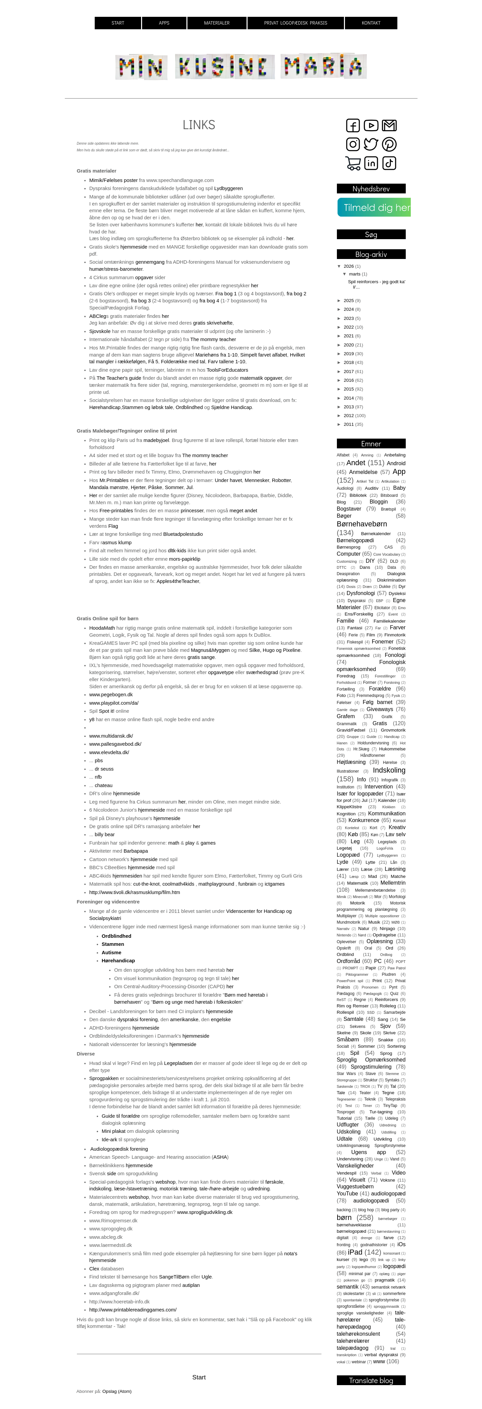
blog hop (366, 1210)
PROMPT (350, 968)
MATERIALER (217, 23)
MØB (396, 922)
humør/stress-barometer (115, 269)
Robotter (281, 480)
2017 (349, 371)
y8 (92, 719)
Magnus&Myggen (210, 650)
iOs (401, 1244)
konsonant (392, 1253)
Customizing (347, 561)
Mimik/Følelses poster (113, 180)
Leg (355, 841)
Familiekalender (389, 621)
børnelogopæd (351, 1231)
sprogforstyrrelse (384, 1300)
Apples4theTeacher (178, 581)
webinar (359, 1362)
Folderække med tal (183, 361)
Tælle (370, 1118)
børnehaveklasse (354, 1224)
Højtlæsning (351, 762)
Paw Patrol (397, 968)
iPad (355, 1252)
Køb (353, 834)
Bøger (344, 516)
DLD (394, 561)
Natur (363, 928)
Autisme (112, 952)
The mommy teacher (213, 339)
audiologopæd (388, 1193)
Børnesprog (349, 547)
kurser (343, 1259)
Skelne (344, 1032)
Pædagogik (372, 994)
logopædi (394, 1266)
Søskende (345, 1086)
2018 (349, 362)
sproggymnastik (386, 1306)
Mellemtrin (393, 883)
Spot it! (107, 711)
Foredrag (346, 675)
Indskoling (389, 770)
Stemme (392, 1074)
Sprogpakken (104, 1078)
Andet (355, 462)
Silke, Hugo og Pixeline (275, 650)
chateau (104, 785)
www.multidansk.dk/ (111, 736)
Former (369, 682)
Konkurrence (363, 820)
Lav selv (396, 834)
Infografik (389, 780)
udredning (259, 1188)
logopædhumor (364, 1267)
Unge (378, 1159)
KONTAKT (371, 23)
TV (380, 1086)
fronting (344, 1245)
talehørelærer (353, 1341)
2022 (349, 327)
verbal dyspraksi (381, 1354)
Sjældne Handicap (231, 407)
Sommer (174, 487)
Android (396, 463)
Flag (113, 526)
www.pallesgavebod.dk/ (115, 744)
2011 (349, 424)
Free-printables (116, 510)
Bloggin (378, 501)
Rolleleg (388, 1005)
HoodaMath (103, 628)
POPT (400, 962)
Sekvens (357, 1026)
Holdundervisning (373, 743)
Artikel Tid (364, 481)
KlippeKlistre (349, 806)
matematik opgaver (261, 378)
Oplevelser (346, 941)
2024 (349, 309)
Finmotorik (394, 634)
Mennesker (257, 480)
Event (393, 614)
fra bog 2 (296, 293)
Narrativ (343, 929)
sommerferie (394, 1293)
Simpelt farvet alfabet (263, 355)
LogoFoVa (385, 848)
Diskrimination (391, 580)
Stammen (113, 944)
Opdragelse (384, 934)
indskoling (100, 1188)
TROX (365, 1086)
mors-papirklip (184, 559)
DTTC (342, 567)
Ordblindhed (189, 407)
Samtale (353, 1019)
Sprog (386, 1053)
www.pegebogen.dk (111, 694)
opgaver (144, 277)
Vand (394, 1159)
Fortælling (346, 689)
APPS (164, 23)
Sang (383, 1019)
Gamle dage (347, 710)
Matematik (357, 883)
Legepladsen (178, 1063)
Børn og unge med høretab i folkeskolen (196, 1002)
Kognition (346, 813)
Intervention (378, 786)
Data (392, 567)
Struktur (370, 1080)
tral (392, 1348)
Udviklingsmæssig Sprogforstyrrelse (371, 1145)
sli (374, 1294)
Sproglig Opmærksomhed (371, 1059)
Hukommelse (392, 748)
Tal (393, 1086)
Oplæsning (379, 941)
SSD (371, 1012)
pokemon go (354, 1280)
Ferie (353, 635)
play (189, 843)
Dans (365, 567)
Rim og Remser (353, 1005)
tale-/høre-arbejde (219, 1188)
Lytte (370, 862)
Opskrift (344, 948)
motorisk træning (178, 1188)
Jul (189, 487)
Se (403, 1019)
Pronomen (370, 987)
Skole (365, 1032)
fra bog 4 (209, 300)
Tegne (388, 1092)
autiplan (191, 1285)
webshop (165, 1182)
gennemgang (150, 262)
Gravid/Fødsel (351, 730)
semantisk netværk (388, 1287)
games (208, 843)
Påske (155, 487)
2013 (349, 406)
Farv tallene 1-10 (226, 361)
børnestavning (388, 1231)
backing (344, 1210)
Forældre (380, 688)
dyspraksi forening (137, 1019)
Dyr (402, 586)
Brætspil (388, 509)
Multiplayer (347, 916)
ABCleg (97, 316)
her (199, 224)
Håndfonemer (372, 755)
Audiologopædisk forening (120, 1149)
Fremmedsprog (370, 695)
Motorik (357, 902)
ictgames (274, 884)
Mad (372, 876)
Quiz (394, 993)
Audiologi (345, 488)
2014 (349, 398)
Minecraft (360, 897)
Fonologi (395, 655)
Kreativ (397, 827)
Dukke (384, 586)
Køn (374, 834)
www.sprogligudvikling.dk (204, 1212)
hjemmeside (133, 247)
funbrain (248, 884)
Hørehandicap (105, 407)
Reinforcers (386, 999)
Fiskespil (355, 642)
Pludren (389, 974)
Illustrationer (348, 771)
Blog (341, 502)
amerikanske (184, 1019)
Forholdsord (346, 682)
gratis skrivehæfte (212, 323)
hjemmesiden (127, 876)
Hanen (342, 743)
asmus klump (117, 542)
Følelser (344, 702)
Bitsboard (389, 495)
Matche (398, 876)
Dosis (350, 587)
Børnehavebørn (362, 524)
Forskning (392, 682)
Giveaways (379, 709)
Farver (398, 627)
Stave (370, 1073)
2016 (349, 380)
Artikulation (390, 481)
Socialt (343, 1046)
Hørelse (390, 762)
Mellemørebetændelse (375, 890)
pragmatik (385, 1280)
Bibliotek (358, 495)
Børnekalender (376, 533)
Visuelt (357, 1180)
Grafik (387, 716)
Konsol (399, 820)
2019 (349, 353)
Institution (345, 787)
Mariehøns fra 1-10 (216, 355)
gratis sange (201, 657)
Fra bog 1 (226, 293)
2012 (349, 415)
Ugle (207, 1277)
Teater (365, 1092)
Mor (378, 896)
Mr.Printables (114, 480)
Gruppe (353, 737)
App (399, 471)
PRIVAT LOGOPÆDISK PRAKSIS (295, 23)
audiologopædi (371, 1200)
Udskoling (349, 1131)
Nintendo (344, 935)
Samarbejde (394, 1012)
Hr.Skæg (361, 749)
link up (384, 1260)
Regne (360, 999)
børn (344, 1217)
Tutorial (344, 1118)
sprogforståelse (351, 1306)
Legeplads (387, 842)
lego (363, 1259)
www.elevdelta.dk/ (109, 752)
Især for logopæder (360, 793)
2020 (349, 344)
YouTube (347, 1193)
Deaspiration (348, 573)
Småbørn (348, 1039)
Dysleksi (397, 593)
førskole (274, 1182)
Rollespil (345, 1012)
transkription (347, 1355)
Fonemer (383, 641)
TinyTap (390, 1105)
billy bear (104, 834)
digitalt (343, 1237)
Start (199, 1377)
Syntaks (392, 1080)
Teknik (370, 1099)
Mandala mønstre (108, 487)
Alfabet (343, 455)
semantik (348, 1287)
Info (361, 779)
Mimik (341, 897)
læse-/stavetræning (135, 1188)
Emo (401, 608)
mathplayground (216, 884)
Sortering (396, 1046)
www (379, 1361)
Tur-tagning (381, 1111)
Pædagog (346, 993)
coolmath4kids (178, 884)
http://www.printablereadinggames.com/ (133, 1309)
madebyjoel (156, 440)
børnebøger (387, 1219)
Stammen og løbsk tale (147, 407)
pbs (99, 760)
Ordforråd (348, 961)
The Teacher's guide (119, 378)
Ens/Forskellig (359, 614)
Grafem (346, 716)
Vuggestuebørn (355, 1186)
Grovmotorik (393, 730)
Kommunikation (387, 813)
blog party (390, 1210)
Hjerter (138, 487)
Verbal (376, 1173)
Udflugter (348, 1124)
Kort (373, 827)
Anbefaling (395, 454)
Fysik (396, 696)
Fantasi (354, 627)
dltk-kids (177, 550)
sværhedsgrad (262, 672)
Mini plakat (114, 1131)
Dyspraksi (356, 600)
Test (348, 1106)
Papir (370, 967)
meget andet (243, 510)
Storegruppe (347, 1080)
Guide (372, 737)
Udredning (388, 1125)
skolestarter (353, 1293)
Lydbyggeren (228, 188)
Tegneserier (346, 1099)
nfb (98, 777)
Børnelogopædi (355, 540)
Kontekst (352, 828)
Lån (393, 862)
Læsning (395, 869)
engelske (221, 1019)
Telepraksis (395, 1099)
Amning (367, 455)
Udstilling (388, 1132)
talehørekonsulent (358, 1334)
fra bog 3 (141, 300)
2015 (349, 389)
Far (378, 628)
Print (377, 980)
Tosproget (346, 1112)
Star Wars (346, 1073)
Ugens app (368, 1152)
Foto (341, 695)
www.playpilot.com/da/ (114, 703)
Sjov (385, 1026)
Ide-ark (109, 1139)
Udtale (345, 1139)
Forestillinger (385, 676)
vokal (341, 1362)
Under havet (228, 480)
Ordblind (345, 954)
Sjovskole (100, 331)
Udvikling (383, 1139)
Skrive (389, 1032)
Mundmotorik (348, 922)
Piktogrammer (357, 974)
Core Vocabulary (386, 554)
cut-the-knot (146, 884)
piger (402, 1274)
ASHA (220, 1157)
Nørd (362, 935)
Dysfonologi (361, 593)
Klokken (388, 807)
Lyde (343, 862)
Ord (389, 948)
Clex (94, 1268)
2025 (349, 300)
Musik (374, 922)
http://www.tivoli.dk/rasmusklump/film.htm (134, 892)
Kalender (387, 800)
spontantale (352, 1300)
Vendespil (347, 1173)
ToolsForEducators (227, 370)
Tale (341, 1092)
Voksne (387, 1180)
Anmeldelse (363, 472)
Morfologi (397, 896)
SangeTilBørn (175, 1277)
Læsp (353, 877)
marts (355, 273)
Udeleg (391, 1118)
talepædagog (353, 1348)
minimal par (359, 1273)
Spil (354, 1053)
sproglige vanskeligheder (360, 1313)
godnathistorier (373, 1245)
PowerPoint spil (350, 981)
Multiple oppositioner (382, 916)
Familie (345, 621)
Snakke (385, 1039)
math (173, 843)
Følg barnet (378, 702)
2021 (349, 335)
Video (398, 1173)
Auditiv (372, 488)
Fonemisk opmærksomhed (359, 648)
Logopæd (348, 855)
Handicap (392, 737)
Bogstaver (349, 509)
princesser (192, 510)
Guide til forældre (121, 1116)
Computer (349, 554)
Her (93, 495)
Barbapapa (136, 851)
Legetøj (344, 848)
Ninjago (387, 928)
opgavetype (221, 672)
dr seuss (104, 769)
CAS (388, 547)
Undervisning (350, 1158)
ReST (341, 1000)
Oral (368, 948)
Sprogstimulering (371, 1067)
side (111, 1173)
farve (389, 1237)
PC (378, 961)
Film (370, 634)
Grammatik (347, 723)
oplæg (385, 1274)
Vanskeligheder (355, 1165)
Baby (399, 488)
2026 (349, 266)
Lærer (343, 869)
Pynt (393, 987)
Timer (367, 1106)
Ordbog (386, 955)
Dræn (367, 587)
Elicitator (382, 607)
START (118, 23)
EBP (379, 601)
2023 (349, 318)
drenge (366, 1238)
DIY (370, 561)
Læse (367, 869)
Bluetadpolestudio (183, 534)
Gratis (380, 723)
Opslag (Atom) (117, 1391)
